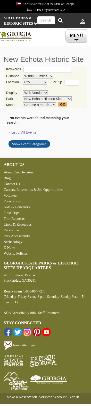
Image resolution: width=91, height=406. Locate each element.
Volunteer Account (52, 397)
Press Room (12, 201)
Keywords (13, 69)
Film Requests (14, 219)
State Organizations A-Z (50, 10)
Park (9, 99)
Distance (12, 76)
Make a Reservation (22, 397)
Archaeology (13, 242)
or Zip (57, 82)
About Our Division (18, 172)
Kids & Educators (17, 207)
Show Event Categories (29, 144)
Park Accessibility (17, 236)
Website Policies (16, 253)
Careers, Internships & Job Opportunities (33, 190)
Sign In (73, 397)
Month (11, 105)
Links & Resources (18, 224)
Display (11, 93)
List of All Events (23, 132)
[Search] (60, 21)
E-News (9, 247)
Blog (7, 178)
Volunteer (11, 195)
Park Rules (11, 230)
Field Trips (11, 213)
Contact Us (12, 184)
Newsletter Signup (21, 345)
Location (12, 82)
